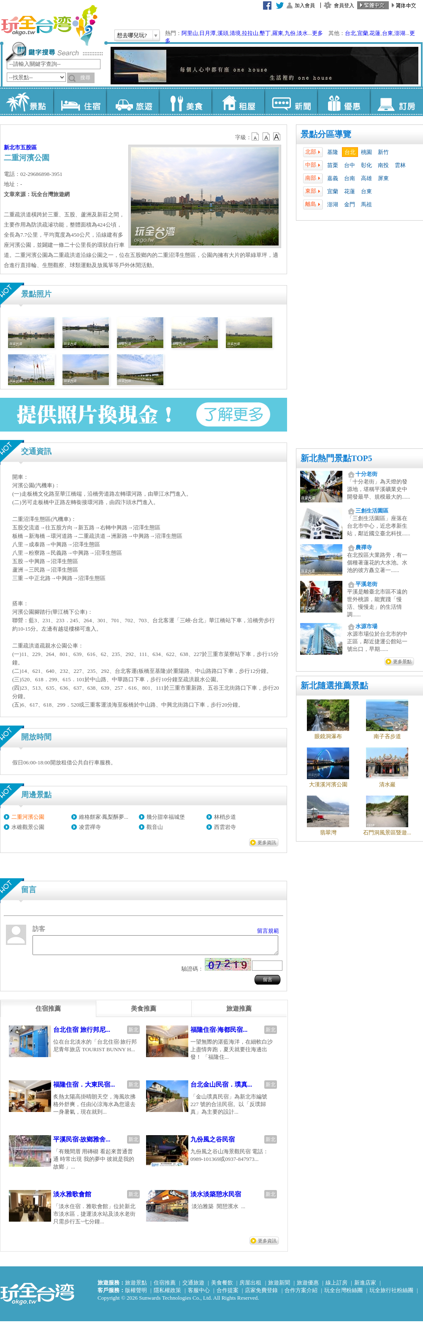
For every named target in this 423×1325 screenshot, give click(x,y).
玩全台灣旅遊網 (49, 25)
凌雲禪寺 (90, 827)
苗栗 (332, 165)
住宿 (79, 101)
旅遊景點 (136, 1286)
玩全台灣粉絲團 (343, 1294)
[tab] (48, 1012)
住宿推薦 (165, 1286)
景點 (26, 101)
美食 (185, 101)
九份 (290, 33)
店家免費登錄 (261, 1294)
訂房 (396, 101)
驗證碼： (192, 972)
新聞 (290, 101)
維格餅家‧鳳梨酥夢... (103, 817)
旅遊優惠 (308, 1286)
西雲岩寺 (225, 827)
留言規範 (268, 931)
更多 (317, 33)
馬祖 (366, 204)
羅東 (277, 33)
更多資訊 (267, 842)
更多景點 (402, 661)
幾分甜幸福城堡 (165, 817)
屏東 (383, 178)
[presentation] (48, 1012)
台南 (349, 178)
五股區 (28, 147)
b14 (277, 136)
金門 (349, 204)
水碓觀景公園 (27, 827)
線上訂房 (336, 1286)
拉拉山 (250, 33)
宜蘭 (362, 33)
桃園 (366, 152)
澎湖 (399, 33)
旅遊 (132, 101)
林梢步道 (225, 817)
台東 (387, 33)
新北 (133, 1033)
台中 (349, 165)
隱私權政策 (167, 1294)
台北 (350, 33)
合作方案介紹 (301, 1294)
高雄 (366, 178)
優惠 (343, 101)
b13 (266, 136)
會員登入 (344, 5)
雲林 (400, 165)
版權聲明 (136, 1294)
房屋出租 (250, 1286)
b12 (256, 136)
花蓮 (374, 33)
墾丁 (265, 33)
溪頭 (222, 33)
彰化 (366, 165)
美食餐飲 (222, 1286)
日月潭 (207, 33)
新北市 (12, 147)
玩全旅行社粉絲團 (391, 1294)
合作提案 (228, 1294)
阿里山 (190, 33)
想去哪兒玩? (132, 35)
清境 (235, 33)
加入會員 (305, 5)
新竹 (383, 152)
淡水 (302, 33)
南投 (383, 165)
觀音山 (154, 827)
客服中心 (199, 1294)
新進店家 (365, 1286)
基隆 (332, 152)
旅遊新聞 (279, 1286)
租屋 (238, 101)
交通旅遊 (193, 1286)
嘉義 (332, 178)
